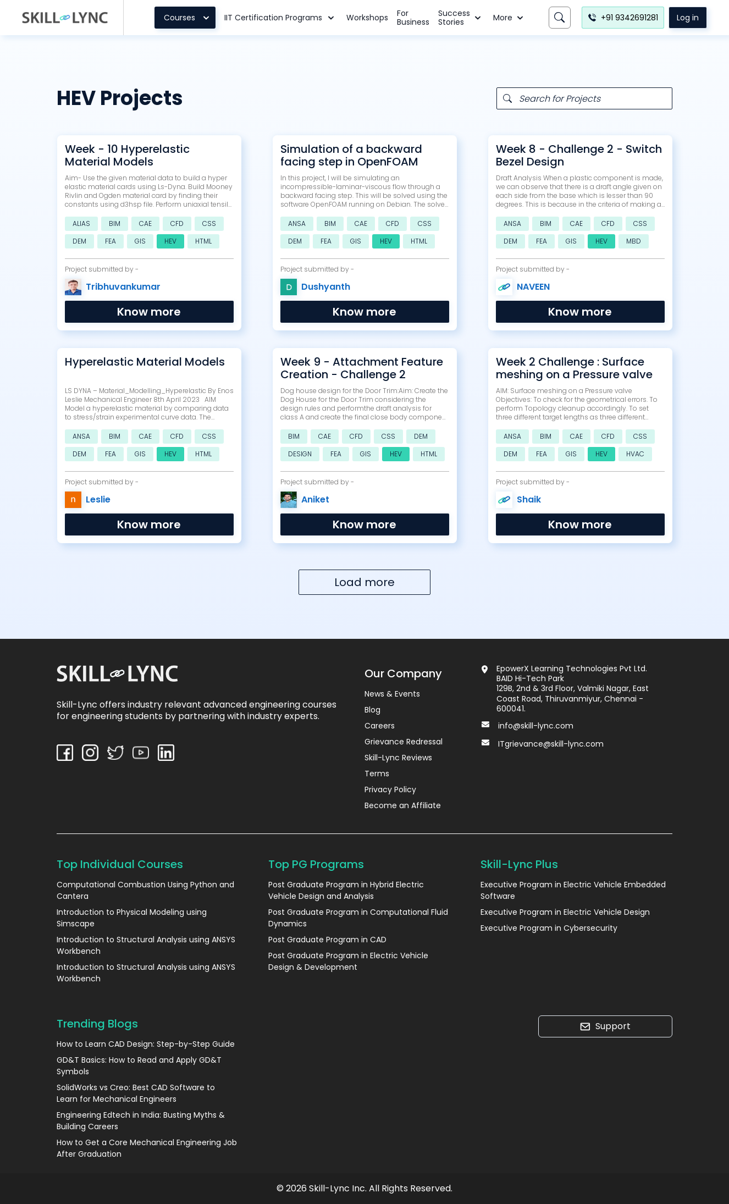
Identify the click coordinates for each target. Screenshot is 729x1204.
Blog (372, 709)
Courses (188, 17)
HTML (203, 241)
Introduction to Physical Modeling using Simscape (132, 918)
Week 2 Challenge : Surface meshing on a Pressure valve (574, 368)
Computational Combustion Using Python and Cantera (145, 890)
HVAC (635, 454)
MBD (633, 241)
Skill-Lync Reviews (398, 757)
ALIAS (81, 223)
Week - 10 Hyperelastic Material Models (127, 155)
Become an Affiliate (403, 805)
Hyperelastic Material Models (145, 362)
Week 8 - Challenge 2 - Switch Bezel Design (579, 155)
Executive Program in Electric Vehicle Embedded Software (573, 890)
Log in (688, 17)
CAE (145, 223)
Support (605, 1026)
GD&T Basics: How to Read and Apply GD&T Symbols (139, 1065)
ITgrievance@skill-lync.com (551, 743)
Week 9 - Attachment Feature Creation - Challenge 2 (361, 368)
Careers (380, 725)
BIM (114, 223)
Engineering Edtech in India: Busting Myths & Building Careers (141, 1120)
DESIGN (300, 454)
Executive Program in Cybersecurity (549, 928)
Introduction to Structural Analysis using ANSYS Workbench (146, 945)
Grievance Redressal (404, 741)
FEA (110, 241)
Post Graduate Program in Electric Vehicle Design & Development (348, 961)
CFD (177, 223)
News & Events (392, 693)
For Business (413, 17)
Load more (364, 582)
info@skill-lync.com (535, 725)
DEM (79, 241)
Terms (377, 773)
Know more (149, 311)
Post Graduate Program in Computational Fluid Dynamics (358, 918)
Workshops (367, 17)
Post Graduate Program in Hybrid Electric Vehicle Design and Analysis (346, 890)
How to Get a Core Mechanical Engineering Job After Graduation (147, 1148)
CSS (209, 223)
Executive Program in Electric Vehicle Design (565, 912)
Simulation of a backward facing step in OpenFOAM (351, 155)
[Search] (560, 18)
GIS (140, 241)
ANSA (297, 223)
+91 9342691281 (623, 17)
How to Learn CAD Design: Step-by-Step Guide (146, 1044)
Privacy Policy (390, 789)
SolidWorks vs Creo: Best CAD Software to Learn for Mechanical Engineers (136, 1093)
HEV (170, 241)
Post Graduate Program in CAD (327, 939)
